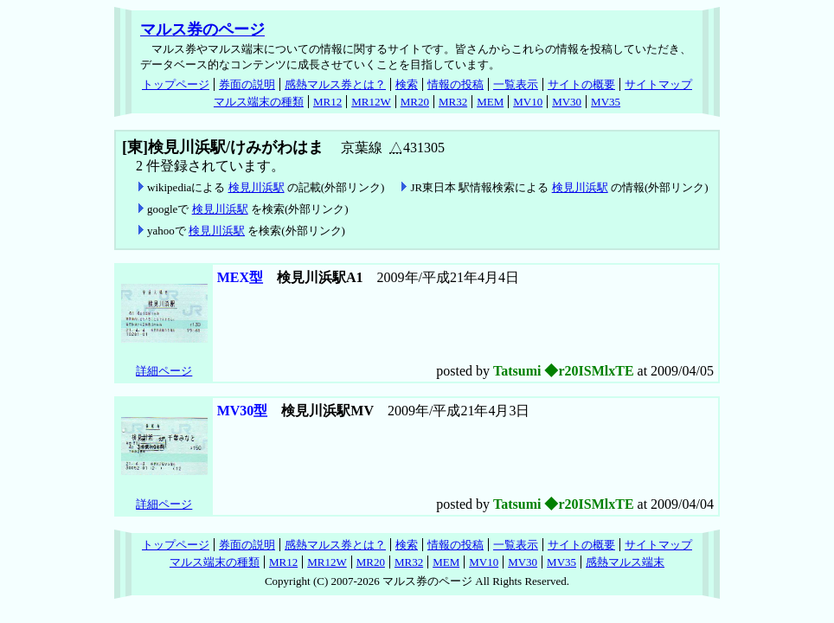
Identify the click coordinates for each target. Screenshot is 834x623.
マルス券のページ (202, 29)
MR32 (453, 101)
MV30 (566, 101)
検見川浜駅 (256, 187)
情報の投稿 (455, 84)
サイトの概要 (581, 84)
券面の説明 (247, 84)
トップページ (175, 84)
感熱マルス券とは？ (335, 84)
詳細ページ (164, 370)
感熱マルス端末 (625, 562)
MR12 (327, 101)
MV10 (527, 101)
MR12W (371, 101)
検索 (406, 84)
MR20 (415, 101)
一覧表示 (515, 84)
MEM (490, 101)
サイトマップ (658, 84)
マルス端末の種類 (259, 101)
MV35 (605, 101)
